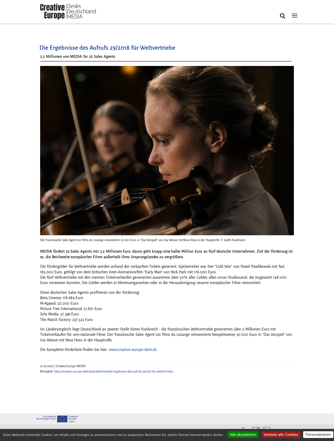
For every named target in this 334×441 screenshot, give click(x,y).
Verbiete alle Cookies (280, 435)
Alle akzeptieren (243, 435)
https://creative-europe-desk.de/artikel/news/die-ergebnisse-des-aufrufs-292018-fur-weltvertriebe (113, 371)
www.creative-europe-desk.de (133, 350)
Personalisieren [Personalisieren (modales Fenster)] (318, 435)
